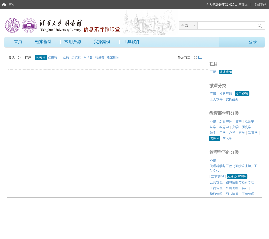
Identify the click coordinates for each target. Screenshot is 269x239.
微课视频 (225, 72)
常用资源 (72, 41)
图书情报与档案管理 (240, 182)
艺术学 (227, 138)
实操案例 (102, 41)
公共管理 (216, 182)
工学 (222, 133)
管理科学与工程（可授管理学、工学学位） (233, 168)
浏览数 (76, 57)
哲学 (238, 121)
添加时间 (113, 57)
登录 (253, 42)
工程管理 (248, 194)
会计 (245, 188)
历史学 (246, 127)
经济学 (249, 121)
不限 (213, 72)
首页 (12, 4)
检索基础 (43, 41)
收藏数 (100, 57)
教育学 (224, 127)
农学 (232, 133)
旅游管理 (216, 194)
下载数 (65, 57)
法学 (213, 127)
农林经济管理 (236, 176)
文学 (235, 127)
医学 (242, 133)
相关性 (41, 57)
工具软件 (131, 41)
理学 (213, 133)
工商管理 (217, 176)
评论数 (88, 57)
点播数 (53, 57)
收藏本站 (260, 4)
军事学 (253, 133)
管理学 (214, 138)
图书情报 (232, 194)
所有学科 (225, 121)
